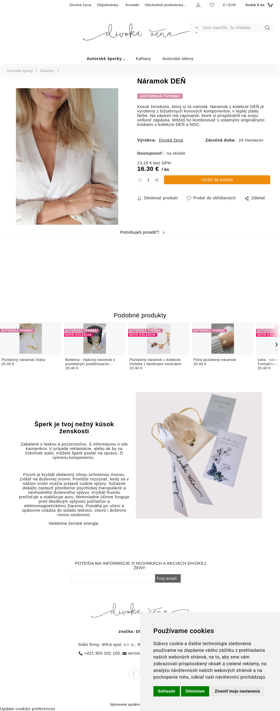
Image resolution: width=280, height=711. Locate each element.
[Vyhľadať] (195, 27)
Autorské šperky (104, 58)
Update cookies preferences (27, 709)
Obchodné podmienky (164, 5)
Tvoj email (166, 578)
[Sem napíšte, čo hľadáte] (237, 27)
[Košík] (258, 5)
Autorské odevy (178, 58)
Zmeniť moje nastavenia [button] (237, 691)
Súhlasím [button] (166, 691)
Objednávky (107, 5)
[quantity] (148, 179)
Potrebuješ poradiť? (139, 232)
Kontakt (132, 5)
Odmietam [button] (195, 691)
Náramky (47, 71)
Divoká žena (80, 5)
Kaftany (143, 58)
